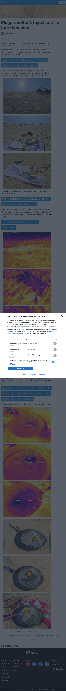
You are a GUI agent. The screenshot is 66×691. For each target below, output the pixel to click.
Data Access (33, 374)
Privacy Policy (42, 374)
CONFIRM (20, 368)
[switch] (54, 343)
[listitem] (33, 340)
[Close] (62, 316)
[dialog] (33, 345)
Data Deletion (23, 374)
